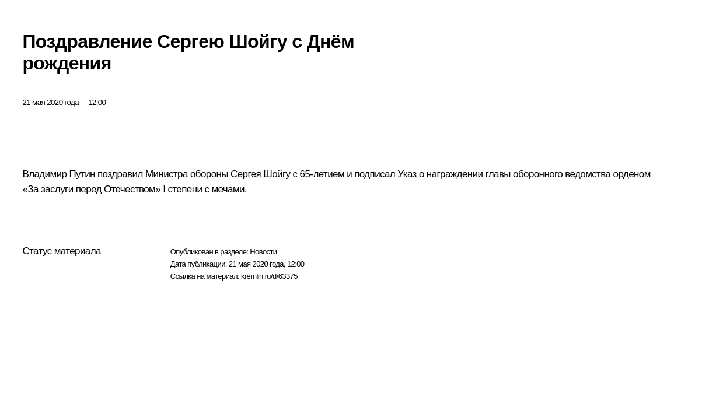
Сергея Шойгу (260, 174)
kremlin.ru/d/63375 (269, 276)
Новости (263, 251)
